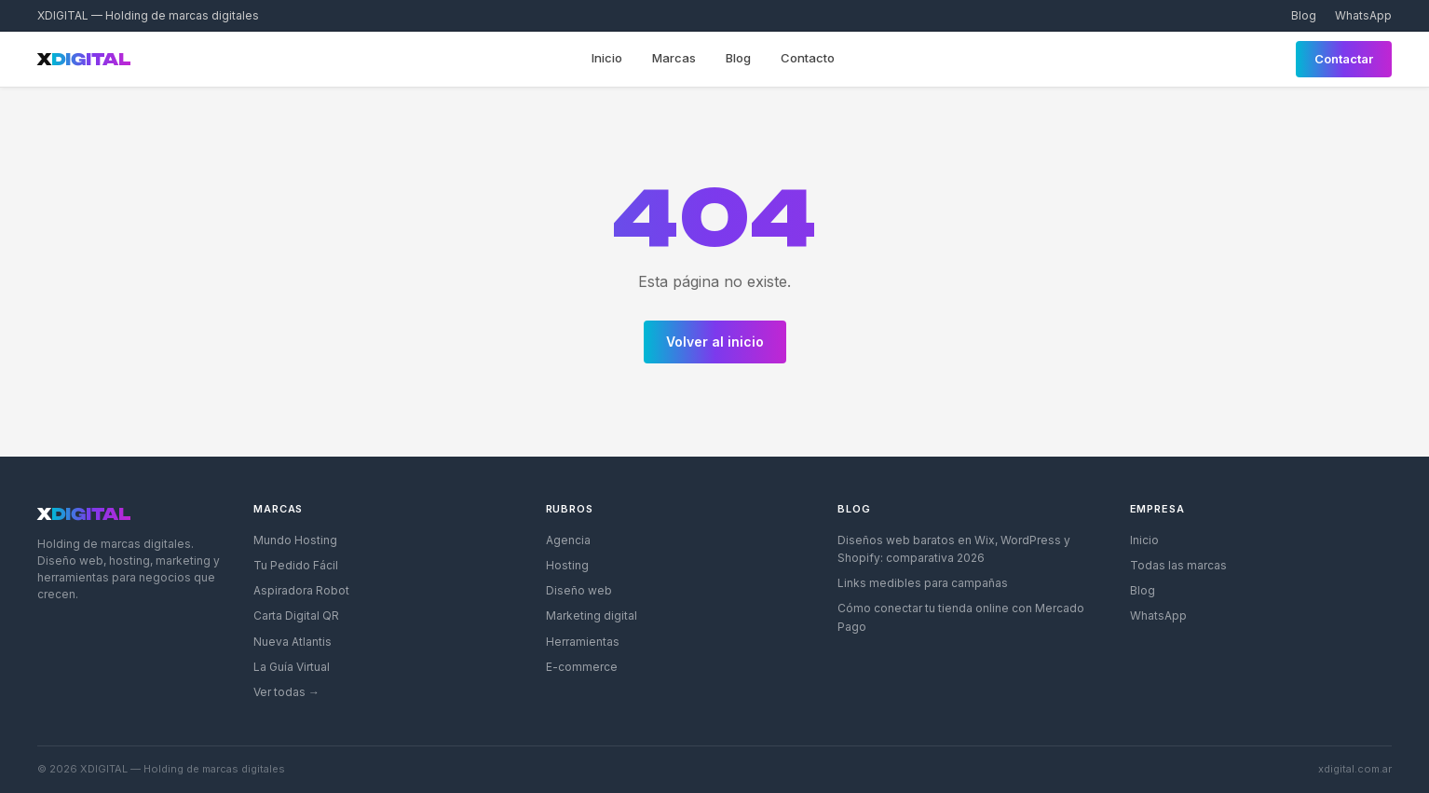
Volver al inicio (715, 341)
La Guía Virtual (291, 667)
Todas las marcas (1178, 565)
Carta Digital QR (296, 615)
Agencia (568, 540)
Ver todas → (286, 692)
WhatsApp (1363, 15)
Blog (1303, 15)
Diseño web (579, 590)
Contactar (1343, 58)
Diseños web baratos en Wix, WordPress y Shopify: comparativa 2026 (953, 549)
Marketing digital (591, 615)
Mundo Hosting (295, 540)
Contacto (808, 57)
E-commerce (582, 667)
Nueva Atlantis (292, 642)
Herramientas (582, 642)
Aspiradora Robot (301, 590)
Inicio (607, 57)
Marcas (674, 57)
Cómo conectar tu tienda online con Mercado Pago (960, 617)
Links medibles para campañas (922, 583)
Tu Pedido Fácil (295, 565)
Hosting (567, 565)
